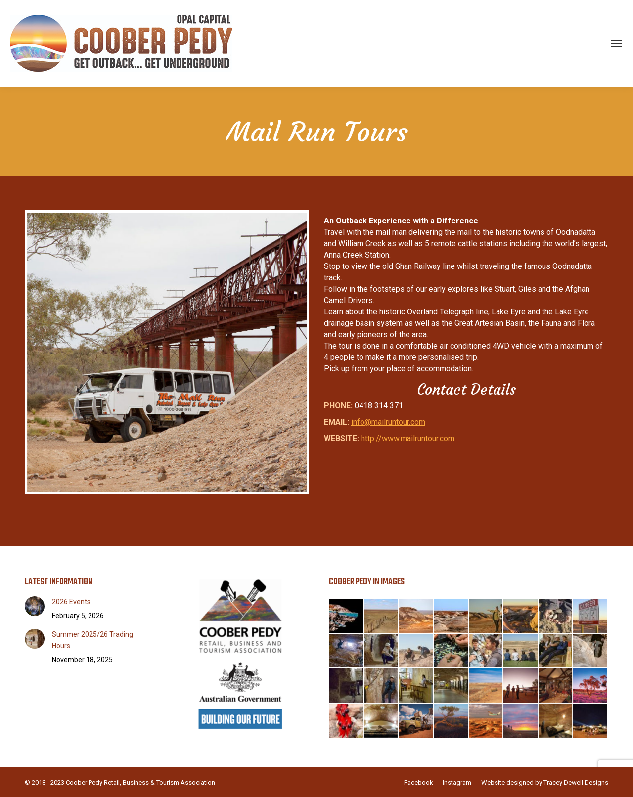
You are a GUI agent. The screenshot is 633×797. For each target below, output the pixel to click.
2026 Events (71, 602)
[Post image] (35, 606)
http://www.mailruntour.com (407, 438)
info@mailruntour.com (388, 422)
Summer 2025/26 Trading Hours (92, 640)
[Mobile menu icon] (616, 43)
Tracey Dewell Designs (575, 782)
